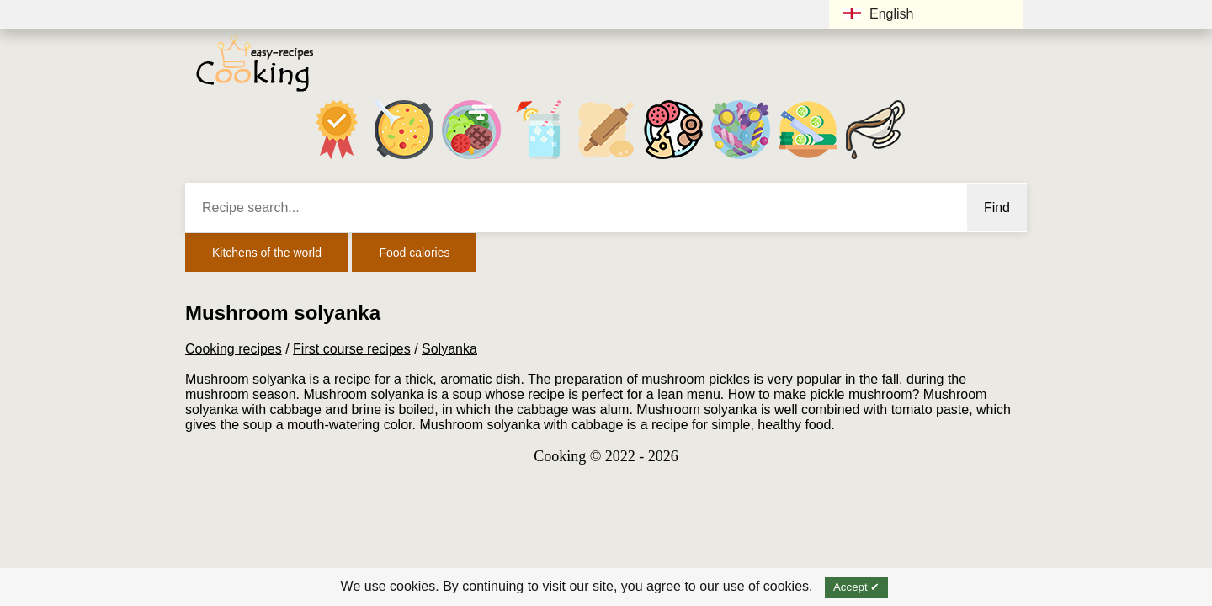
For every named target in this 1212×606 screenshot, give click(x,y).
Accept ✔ (856, 587)
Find (997, 207)
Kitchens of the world (267, 252)
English (878, 14)
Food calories (414, 252)
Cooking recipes (233, 349)
